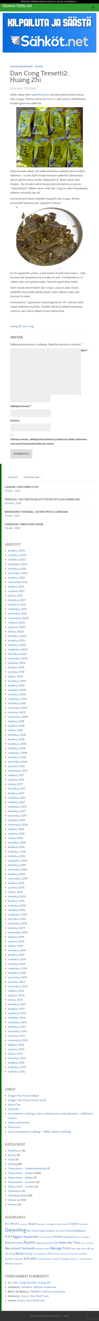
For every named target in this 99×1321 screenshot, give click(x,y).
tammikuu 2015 (17, 923)
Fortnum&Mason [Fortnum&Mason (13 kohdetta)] (75, 1230)
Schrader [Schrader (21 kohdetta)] (30, 1258)
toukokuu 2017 (17, 798)
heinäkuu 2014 (17, 950)
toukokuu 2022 (17, 555)
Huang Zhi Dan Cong (22, 326)
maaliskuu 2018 (17, 753)
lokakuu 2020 (16, 622)
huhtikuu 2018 (16, 748)
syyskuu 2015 (16, 887)
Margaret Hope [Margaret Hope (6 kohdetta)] (43, 1249)
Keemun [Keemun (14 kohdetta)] (10, 1243)
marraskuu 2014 (18, 932)
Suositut (13, 477)
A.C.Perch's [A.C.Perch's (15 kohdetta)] (12, 1224)
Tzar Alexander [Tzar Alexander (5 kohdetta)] (86, 1259)
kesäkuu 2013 (16, 1008)
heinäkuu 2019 (17, 681)
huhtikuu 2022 (17, 559)
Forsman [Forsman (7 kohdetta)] (60, 1231)
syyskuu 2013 (16, 995)
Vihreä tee (14, 1200)
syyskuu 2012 (16, 1049)
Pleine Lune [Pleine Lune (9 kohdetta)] (54, 1253)
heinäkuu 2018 (17, 735)
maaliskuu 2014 (17, 968)
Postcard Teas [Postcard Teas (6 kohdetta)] (67, 1254)
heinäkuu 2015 (17, 896)
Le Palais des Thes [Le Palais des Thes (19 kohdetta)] (67, 1243)
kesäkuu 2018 (16, 739)
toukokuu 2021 (17, 604)
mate (11, 1159)
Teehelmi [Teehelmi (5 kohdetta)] (56, 1259)
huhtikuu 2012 (16, 1071)
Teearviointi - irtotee (31, 66)
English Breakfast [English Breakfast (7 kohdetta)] (46, 1231)
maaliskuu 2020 (18, 649)
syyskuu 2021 (16, 591)
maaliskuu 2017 (17, 806)
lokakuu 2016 (16, 829)
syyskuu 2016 (16, 833)
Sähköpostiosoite (21, 406)
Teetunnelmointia (18, 1122)
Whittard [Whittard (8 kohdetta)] (9, 1263)
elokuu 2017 (15, 784)
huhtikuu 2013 (16, 1017)
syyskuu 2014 (16, 941)
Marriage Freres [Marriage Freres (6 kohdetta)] (79, 1249)
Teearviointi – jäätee (20, 1177)
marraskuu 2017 (17, 770)
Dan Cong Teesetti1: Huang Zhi (31, 1282)
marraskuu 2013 (18, 986)
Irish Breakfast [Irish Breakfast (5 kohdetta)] (46, 1237)
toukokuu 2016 (17, 851)
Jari (10, 1282)
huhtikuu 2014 (16, 964)
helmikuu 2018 (17, 757)
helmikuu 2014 (17, 973)
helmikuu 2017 (17, 811)
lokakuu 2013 (16, 991)
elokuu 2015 (15, 892)
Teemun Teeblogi (16, 6)
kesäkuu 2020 (16, 640)
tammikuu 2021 (17, 613)
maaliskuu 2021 (17, 609)
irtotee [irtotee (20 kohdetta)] (57, 1237)
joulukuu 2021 (16, 577)
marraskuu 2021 (18, 582)
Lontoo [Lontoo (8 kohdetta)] (90, 1243)
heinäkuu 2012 (17, 1058)
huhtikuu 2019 (16, 694)
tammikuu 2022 (17, 573)
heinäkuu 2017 (16, 788)
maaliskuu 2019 (17, 699)
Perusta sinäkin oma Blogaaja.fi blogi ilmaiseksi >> (49, 1)
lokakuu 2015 (16, 883)
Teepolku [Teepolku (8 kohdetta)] (65, 1259)
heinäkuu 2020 (17, 636)
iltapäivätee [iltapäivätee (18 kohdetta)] (31, 1237)
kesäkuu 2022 (16, 550)
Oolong (14, 66)
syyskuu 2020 (16, 627)
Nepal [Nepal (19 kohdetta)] (19, 1253)
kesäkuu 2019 (16, 685)
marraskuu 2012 (18, 1040)
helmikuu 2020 (17, 654)
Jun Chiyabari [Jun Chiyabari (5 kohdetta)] (83, 1237)
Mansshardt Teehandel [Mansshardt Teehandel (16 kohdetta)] (20, 1248)
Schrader (13, 1109)
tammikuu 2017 (17, 815)
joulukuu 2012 (16, 1036)
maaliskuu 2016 (17, 860)
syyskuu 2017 (16, 779)
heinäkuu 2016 (17, 842)
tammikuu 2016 (17, 869)
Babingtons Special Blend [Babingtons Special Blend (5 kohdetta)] (57, 1224)
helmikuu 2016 (17, 865)
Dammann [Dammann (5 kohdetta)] (83, 1224)
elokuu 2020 (16, 631)
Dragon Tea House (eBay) (23, 1095)
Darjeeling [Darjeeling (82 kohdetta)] (15, 1230)
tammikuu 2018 (17, 762)
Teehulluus (14, 1191)
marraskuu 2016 (18, 824)
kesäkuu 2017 (16, 793)
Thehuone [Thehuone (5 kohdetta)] (74, 1259)
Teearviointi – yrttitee (21, 1186)
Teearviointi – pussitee (22, 1182)
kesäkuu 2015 (16, 901)
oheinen (50, 99)
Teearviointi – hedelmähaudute (27, 1168)
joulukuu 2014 (16, 928)
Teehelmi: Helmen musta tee (38, 1287)
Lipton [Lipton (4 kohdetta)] (83, 1243)
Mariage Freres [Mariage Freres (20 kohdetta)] (61, 1248)
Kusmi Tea (14, 1104)
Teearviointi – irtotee (20, 1173)
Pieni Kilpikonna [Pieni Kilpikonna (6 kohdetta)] (40, 1254)
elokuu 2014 (15, 946)
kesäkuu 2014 (16, 955)
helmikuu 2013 (17, 1027)
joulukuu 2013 (16, 982)
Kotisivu (14, 420)
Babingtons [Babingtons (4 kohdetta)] (42, 1224)
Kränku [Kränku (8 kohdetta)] (20, 1243)
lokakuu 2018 (16, 721)
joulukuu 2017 (16, 766)
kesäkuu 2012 (16, 1062)
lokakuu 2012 (16, 1044)
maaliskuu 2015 (17, 914)
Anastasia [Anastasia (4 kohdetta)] (23, 1224)
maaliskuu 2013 (17, 1022)
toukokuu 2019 (17, 690)
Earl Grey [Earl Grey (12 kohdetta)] (32, 1230)
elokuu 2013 (15, 1000)
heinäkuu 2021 (17, 600)
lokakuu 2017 (16, 775)
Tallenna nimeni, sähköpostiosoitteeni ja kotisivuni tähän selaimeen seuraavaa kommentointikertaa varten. (48, 441)
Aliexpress (43, 94)
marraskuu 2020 (18, 618)
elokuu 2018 (15, 730)
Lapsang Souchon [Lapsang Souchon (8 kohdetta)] (45, 1243)
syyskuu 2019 (16, 672)
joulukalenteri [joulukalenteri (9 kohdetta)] (70, 1237)
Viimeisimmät (31, 477)
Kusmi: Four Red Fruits (35, 1296)
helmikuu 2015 (17, 919)
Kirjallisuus (14, 1150)
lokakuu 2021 (16, 586)
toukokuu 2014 (17, 959)
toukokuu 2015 (17, 905)
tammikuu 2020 (18, 658)
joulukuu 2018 (16, 712)
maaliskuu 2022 (17, 564)
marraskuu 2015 (18, 878)
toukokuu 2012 (17, 1067)
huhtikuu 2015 (16, 910)
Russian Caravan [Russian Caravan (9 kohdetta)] (14, 1258)
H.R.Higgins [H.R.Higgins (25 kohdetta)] (13, 1237)
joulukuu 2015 (16, 874)
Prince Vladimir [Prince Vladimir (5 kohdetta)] (80, 1254)
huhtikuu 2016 (16, 856)
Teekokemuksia (17, 1195)
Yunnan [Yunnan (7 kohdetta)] (18, 1263)
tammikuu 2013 (17, 1031)
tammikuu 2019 (17, 708)
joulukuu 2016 (16, 820)
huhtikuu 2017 (16, 802)
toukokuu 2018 (17, 744)
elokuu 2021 (15, 595)
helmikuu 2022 (17, 568)
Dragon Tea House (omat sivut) (27, 1100)
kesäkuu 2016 (16, 847)
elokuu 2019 (15, 676)
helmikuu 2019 (17, 703)
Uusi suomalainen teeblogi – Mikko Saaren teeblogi (39, 1131)
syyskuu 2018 (16, 726)
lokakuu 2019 (16, 667)
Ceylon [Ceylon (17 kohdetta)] (74, 1224)
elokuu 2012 (15, 1053)
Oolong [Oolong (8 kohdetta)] (28, 1253)
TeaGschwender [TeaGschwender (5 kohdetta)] (44, 1259)
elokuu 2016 (15, 838)
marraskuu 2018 (18, 717)
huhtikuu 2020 (17, 645)
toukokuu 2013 (17, 1013)
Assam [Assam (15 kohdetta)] (32, 1224)
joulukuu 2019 (16, 663)
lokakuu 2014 (16, 937)
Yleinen (12, 1204)
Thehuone (14, 1127)
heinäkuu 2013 (17, 1004)
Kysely (12, 1155)
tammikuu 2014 (17, 977)
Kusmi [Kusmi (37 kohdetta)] (29, 1242)
